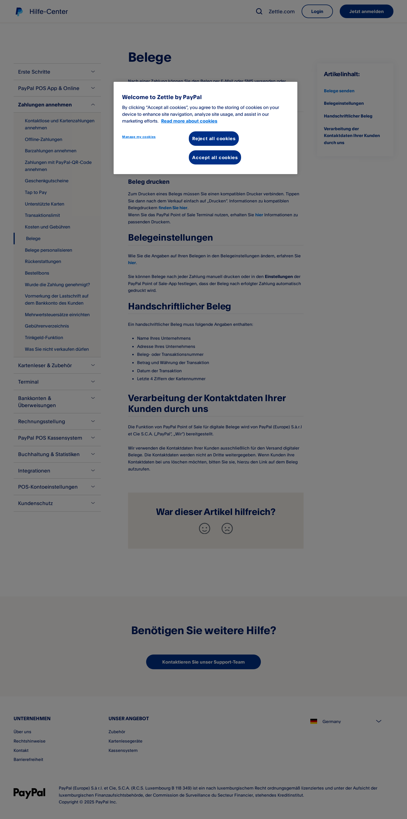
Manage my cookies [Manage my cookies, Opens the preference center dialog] (139, 137)
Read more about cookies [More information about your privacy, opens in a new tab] (189, 121)
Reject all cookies (213, 138)
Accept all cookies (215, 157)
